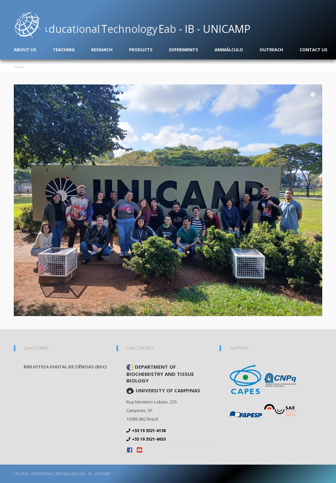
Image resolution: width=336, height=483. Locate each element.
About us (25, 50)
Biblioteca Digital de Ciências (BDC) (65, 367)
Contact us (313, 50)
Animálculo (229, 50)
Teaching (64, 50)
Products (141, 50)
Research (102, 50)
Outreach (271, 50)
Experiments (183, 50)
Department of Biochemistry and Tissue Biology (160, 373)
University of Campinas (163, 390)
